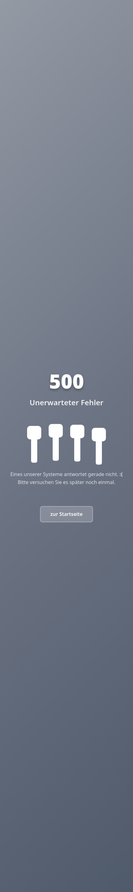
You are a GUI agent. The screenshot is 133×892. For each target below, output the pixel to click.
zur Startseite (66, 514)
